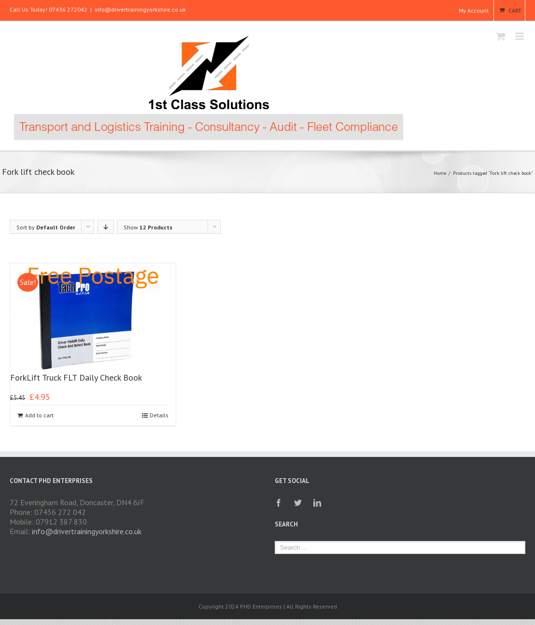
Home (440, 173)
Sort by (45, 227)
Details (159, 415)
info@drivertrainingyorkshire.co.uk (140, 9)
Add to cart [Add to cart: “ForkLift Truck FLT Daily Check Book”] (39, 415)
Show (148, 227)
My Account (474, 10)
